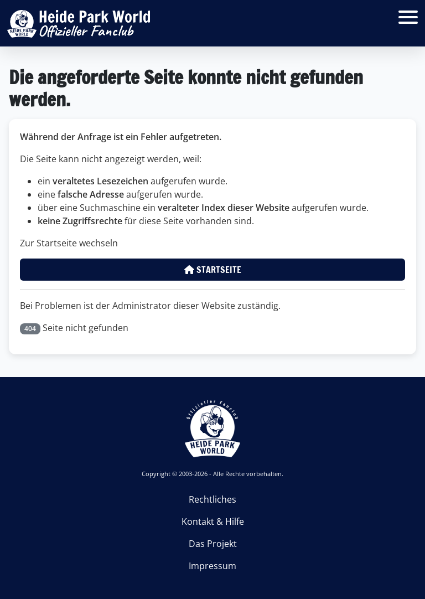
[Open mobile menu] (408, 16)
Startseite (212, 270)
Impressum (212, 566)
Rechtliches (212, 499)
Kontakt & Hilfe (213, 521)
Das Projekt (213, 544)
